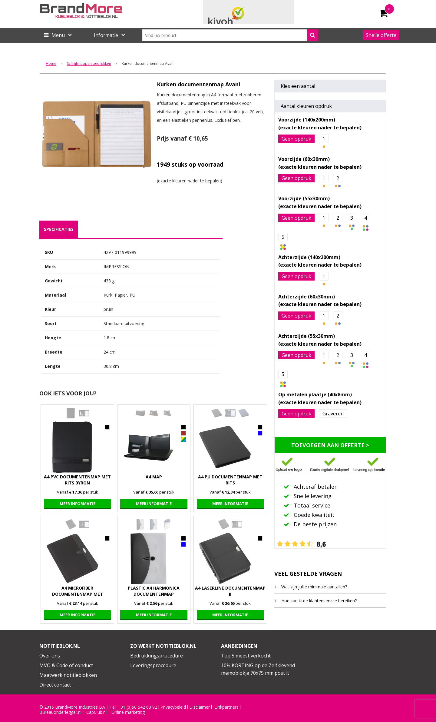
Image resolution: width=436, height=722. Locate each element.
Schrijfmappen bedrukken (89, 64)
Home (51, 64)
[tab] (58, 229)
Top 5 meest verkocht (246, 655)
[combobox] (230, 35)
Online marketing (128, 712)
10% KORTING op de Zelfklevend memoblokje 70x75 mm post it (258, 669)
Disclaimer (199, 707)
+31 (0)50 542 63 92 (137, 707)
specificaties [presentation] (59, 229)
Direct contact (55, 684)
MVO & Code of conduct (66, 665)
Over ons (49, 655)
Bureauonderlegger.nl (60, 712)
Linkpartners (226, 707)
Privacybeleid (173, 707)
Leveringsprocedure (153, 665)
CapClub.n (96, 712)
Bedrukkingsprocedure (156, 655)
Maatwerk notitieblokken (68, 675)
